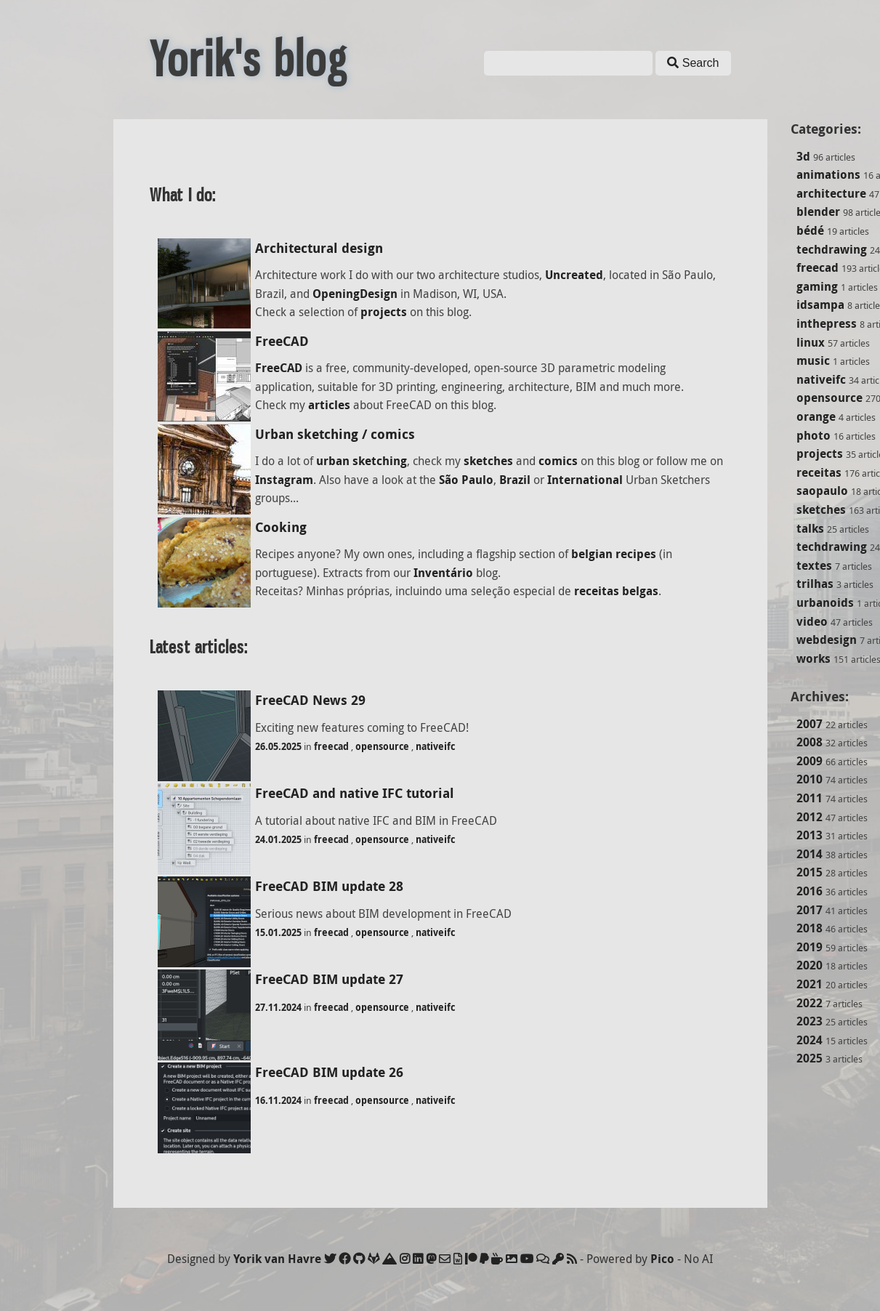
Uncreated (574, 275)
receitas (818, 472)
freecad (817, 267)
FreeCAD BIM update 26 (329, 1072)
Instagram (284, 480)
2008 (809, 742)
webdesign (826, 640)
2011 (809, 798)
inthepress (826, 323)
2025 (809, 1058)
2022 (809, 1003)
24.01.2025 (278, 839)
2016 (809, 891)
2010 (809, 779)
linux (810, 342)
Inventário (443, 573)
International (585, 480)
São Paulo (466, 480)
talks (810, 528)
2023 (809, 1021)
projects (819, 453)
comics (558, 461)
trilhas (814, 584)
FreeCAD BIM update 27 (329, 979)
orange (816, 416)
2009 (809, 761)
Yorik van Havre (277, 1259)
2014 (809, 854)
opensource (829, 398)
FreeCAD (282, 341)
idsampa (820, 304)
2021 (809, 984)
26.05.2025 (278, 746)
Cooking (281, 527)
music (813, 360)
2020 (809, 965)
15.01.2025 (278, 932)
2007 (809, 724)
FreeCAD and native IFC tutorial (354, 793)
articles (329, 405)
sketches (821, 509)
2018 (809, 928)
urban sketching (361, 461)
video (812, 621)
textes (814, 565)
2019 (809, 947)
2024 (809, 1040)
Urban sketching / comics (335, 434)
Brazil (514, 480)
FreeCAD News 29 (310, 700)
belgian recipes (613, 554)
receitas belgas (616, 591)
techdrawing (831, 249)
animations (828, 174)
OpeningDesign (354, 294)
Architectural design (319, 248)
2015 (809, 872)
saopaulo (822, 491)
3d (803, 156)
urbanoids (825, 602)
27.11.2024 (278, 1007)
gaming (817, 286)
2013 (809, 835)
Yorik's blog (248, 59)
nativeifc (821, 379)
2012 (809, 817)
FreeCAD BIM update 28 (329, 886)
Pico (662, 1259)
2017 (809, 910)
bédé (810, 230)
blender (818, 211)
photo (813, 435)
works (813, 658)
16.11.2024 (278, 1100)
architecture (831, 193)
